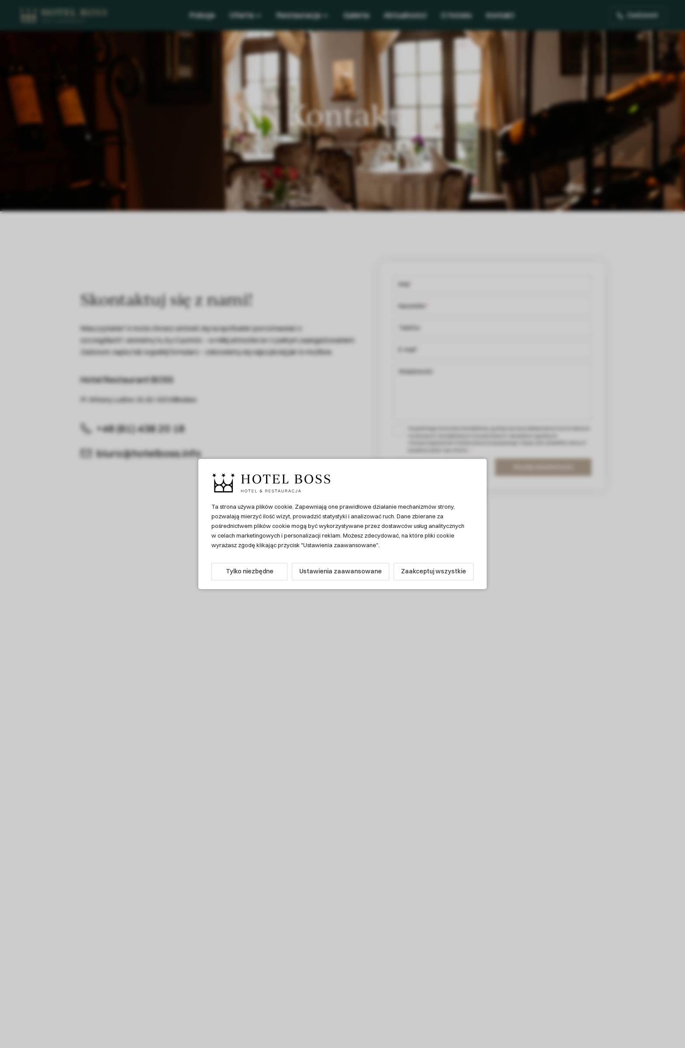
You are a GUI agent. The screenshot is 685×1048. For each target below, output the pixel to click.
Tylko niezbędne (249, 571)
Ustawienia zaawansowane (340, 571)
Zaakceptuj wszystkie (433, 571)
